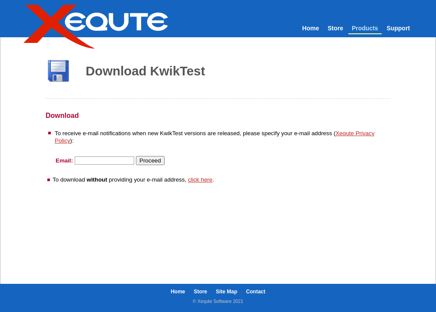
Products (365, 28)
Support (398, 28)
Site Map (226, 292)
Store (335, 28)
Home (310, 28)
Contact (255, 292)
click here (200, 179)
